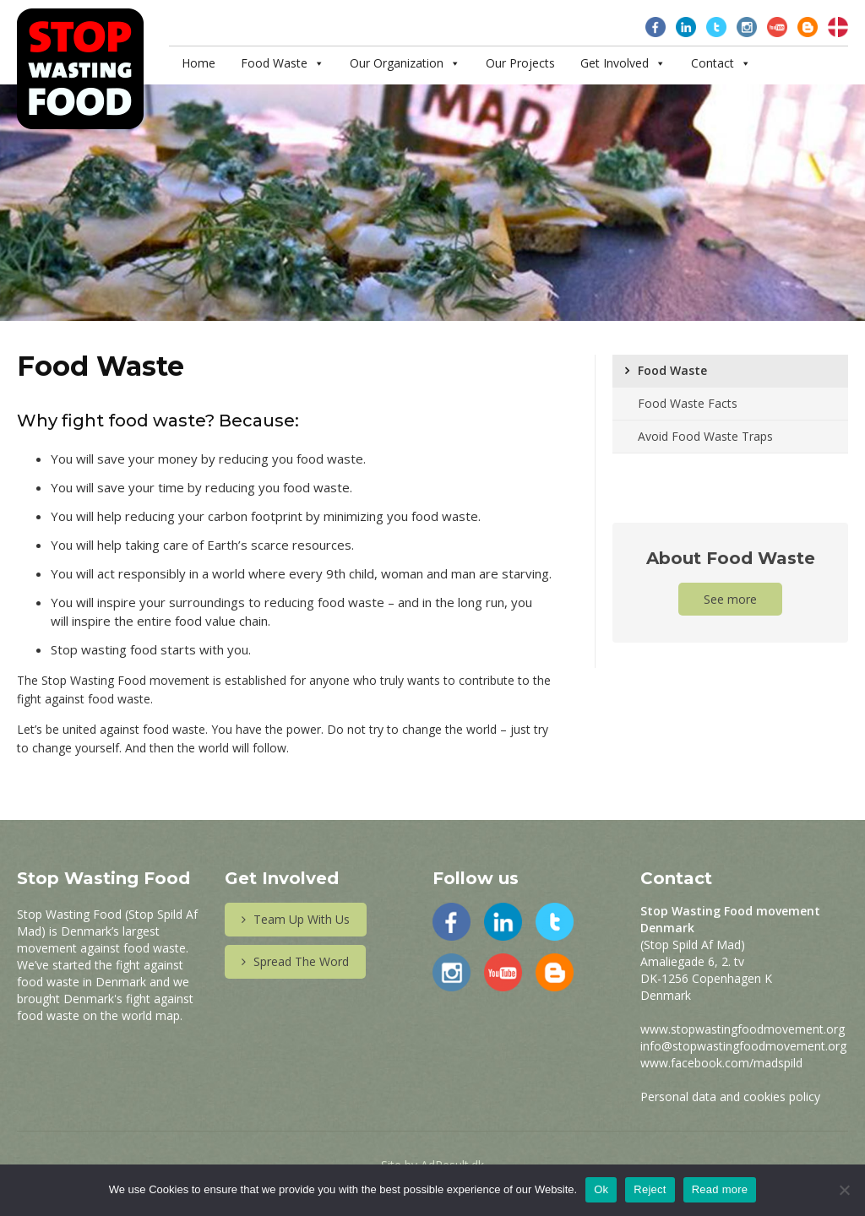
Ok (601, 1189)
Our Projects (520, 63)
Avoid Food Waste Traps (705, 436)
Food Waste (274, 63)
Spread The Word (295, 961)
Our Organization (396, 63)
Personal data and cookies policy (730, 1096)
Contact (712, 63)
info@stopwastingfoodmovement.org (743, 1046)
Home (198, 63)
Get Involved (614, 63)
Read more (720, 1189)
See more (730, 599)
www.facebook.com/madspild (721, 1063)
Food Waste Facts (687, 403)
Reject (650, 1189)
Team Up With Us (296, 919)
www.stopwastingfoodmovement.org (742, 1029)
